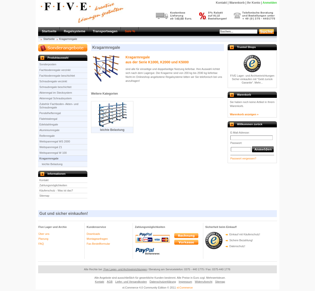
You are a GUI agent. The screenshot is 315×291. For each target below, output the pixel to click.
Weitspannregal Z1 (50, 147)
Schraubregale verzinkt (53, 81)
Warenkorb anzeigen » (244, 114)
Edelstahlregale (48, 124)
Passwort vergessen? (243, 158)
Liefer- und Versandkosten (131, 281)
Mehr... (258, 82)
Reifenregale (47, 135)
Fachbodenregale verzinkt (55, 69)
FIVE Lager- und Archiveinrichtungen (252, 75)
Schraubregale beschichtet (55, 87)
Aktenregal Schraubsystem (55, 98)
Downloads (93, 233)
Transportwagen (105, 31)
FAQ (41, 243)
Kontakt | (222, 2)
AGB (109, 281)
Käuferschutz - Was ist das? (56, 190)
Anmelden (270, 2)
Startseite (49, 31)
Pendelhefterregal (50, 113)
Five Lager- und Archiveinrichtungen (125, 269)
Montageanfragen (97, 238)
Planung (43, 238)
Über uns (43, 233)
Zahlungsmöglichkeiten (53, 185)
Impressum (185, 281)
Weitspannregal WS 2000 (54, 141)
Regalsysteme (74, 31)
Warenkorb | (237, 2)
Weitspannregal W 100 (53, 152)
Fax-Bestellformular (98, 243)
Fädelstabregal (48, 118)
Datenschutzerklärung (163, 281)
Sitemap (44, 195)
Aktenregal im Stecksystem (55, 92)
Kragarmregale (68, 38)
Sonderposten (47, 64)
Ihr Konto (253, 2)
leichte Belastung (52, 164)
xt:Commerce (185, 287)
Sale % (130, 31)
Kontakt (43, 180)
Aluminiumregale (49, 130)
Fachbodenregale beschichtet (57, 75)
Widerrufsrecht (203, 281)
